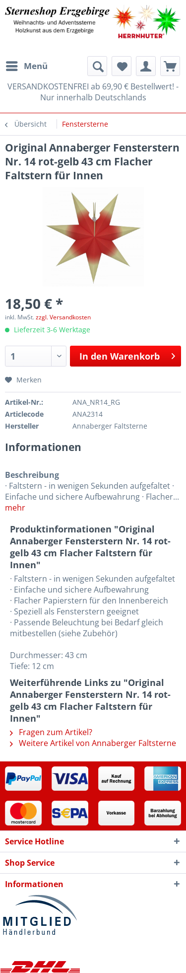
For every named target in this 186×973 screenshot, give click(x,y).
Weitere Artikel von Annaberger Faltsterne (93, 743)
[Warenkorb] (170, 66)
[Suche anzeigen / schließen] (97, 66)
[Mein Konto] (146, 66)
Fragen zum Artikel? (51, 732)
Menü (27, 65)
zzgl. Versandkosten (63, 317)
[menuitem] (26, 66)
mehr (15, 507)
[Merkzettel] (121, 66)
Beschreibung (32, 474)
